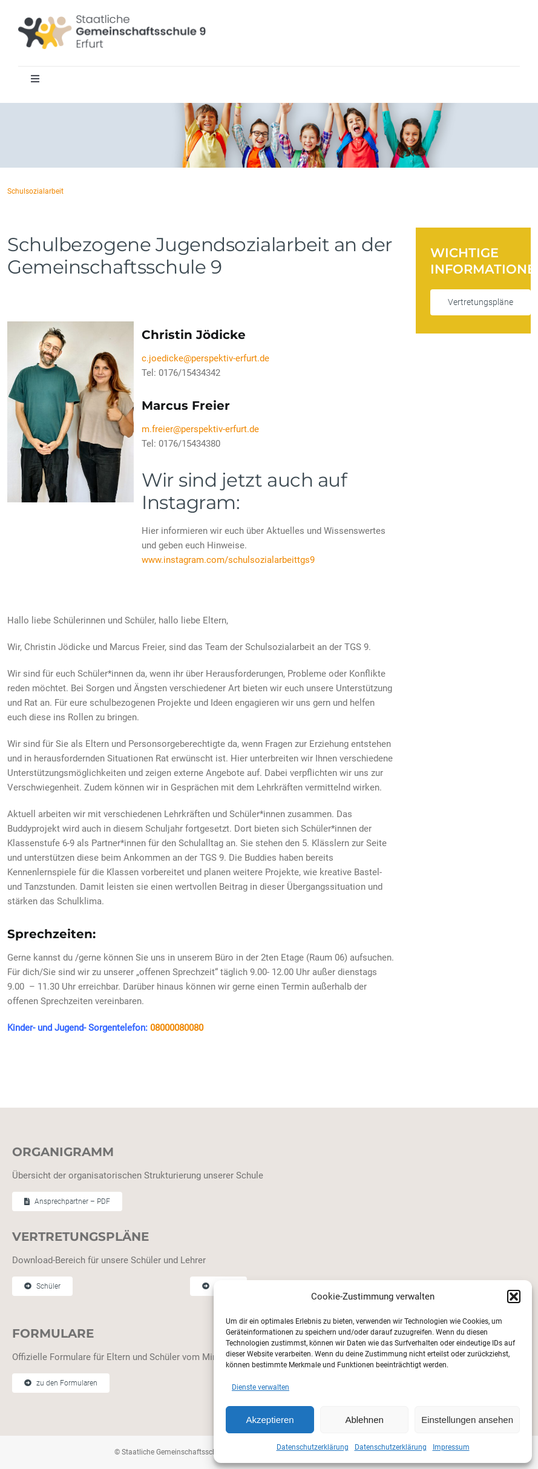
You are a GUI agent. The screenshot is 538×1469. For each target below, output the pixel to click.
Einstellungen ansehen (467, 1420)
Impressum (451, 1447)
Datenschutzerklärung (313, 1447)
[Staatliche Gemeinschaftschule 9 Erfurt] (112, 18)
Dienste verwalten (260, 1387)
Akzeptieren (270, 1420)
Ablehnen (364, 1420)
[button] (514, 1296)
